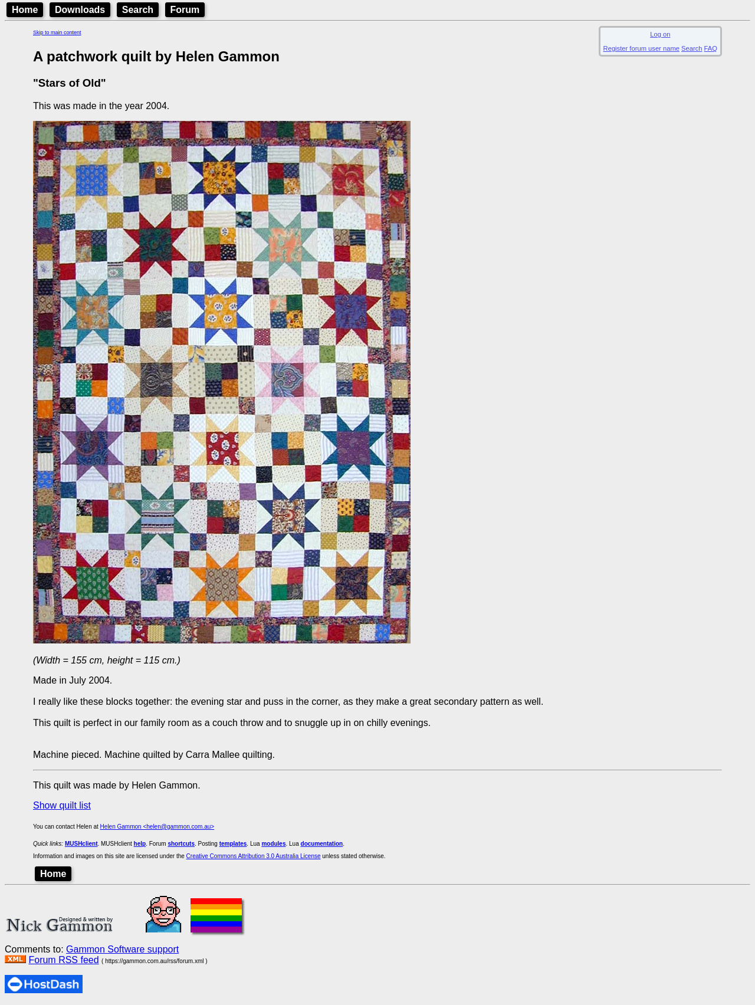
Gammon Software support (122, 949)
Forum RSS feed (63, 960)
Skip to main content (57, 32)
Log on (660, 34)
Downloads (80, 10)
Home (25, 10)
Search (137, 10)
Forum (185, 10)
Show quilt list (62, 805)
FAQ (710, 48)
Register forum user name (641, 48)
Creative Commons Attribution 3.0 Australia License (253, 856)
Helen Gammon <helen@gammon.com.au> (157, 826)
